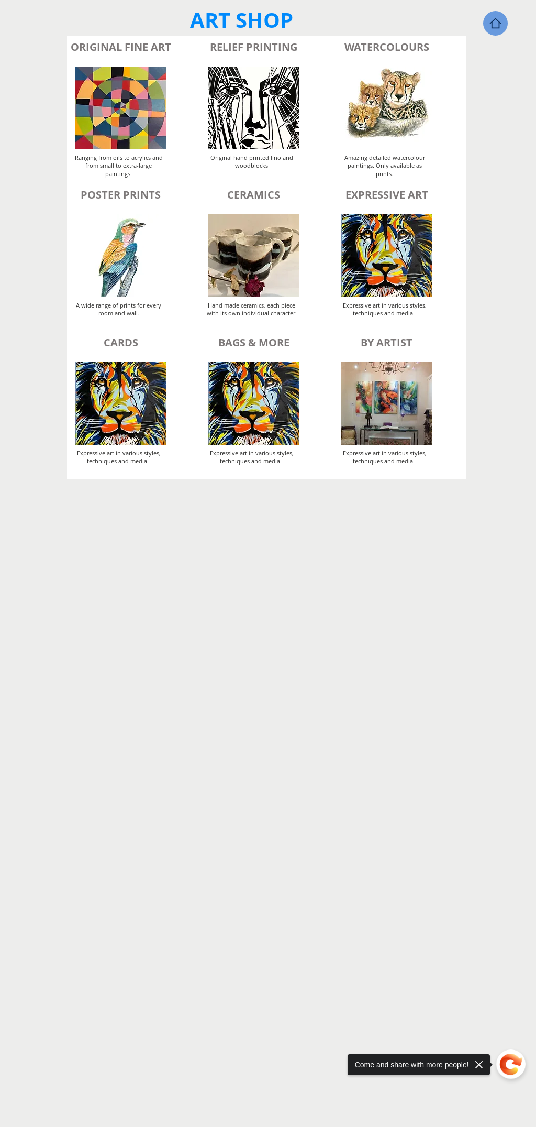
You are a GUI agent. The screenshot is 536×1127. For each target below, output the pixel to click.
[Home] (495, 23)
